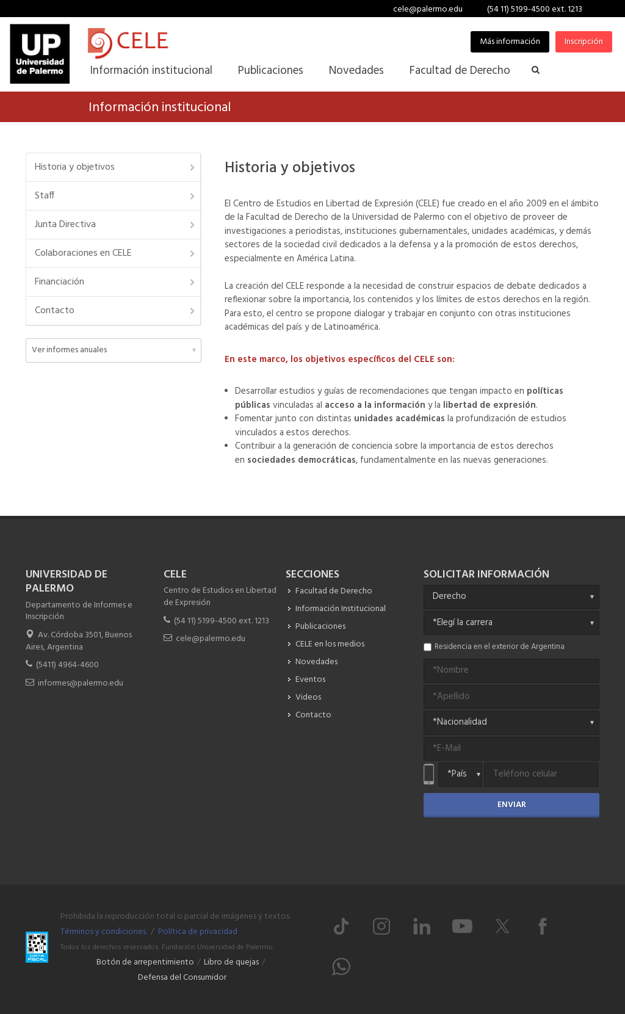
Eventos (310, 679)
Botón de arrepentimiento (145, 962)
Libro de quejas (231, 962)
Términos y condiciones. (103, 932)
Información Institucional (340, 609)
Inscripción (584, 42)
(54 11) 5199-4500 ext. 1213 (534, 9)
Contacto (116, 311)
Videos (308, 697)
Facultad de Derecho (333, 591)
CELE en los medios (329, 644)
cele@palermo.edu (428, 9)
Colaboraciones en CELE (116, 253)
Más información (510, 42)
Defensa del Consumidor (182, 978)
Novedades (316, 662)
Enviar (511, 805)
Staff (116, 196)
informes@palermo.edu (80, 683)
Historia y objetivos (116, 167)
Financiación (116, 282)
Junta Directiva (116, 225)
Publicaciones (320, 626)
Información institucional (160, 107)
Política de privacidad (197, 932)
